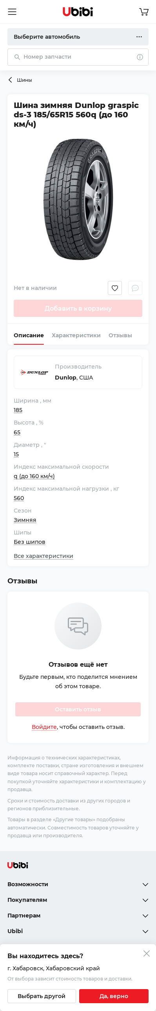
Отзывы (120, 335)
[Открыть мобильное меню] (12, 11)
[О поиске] (140, 57)
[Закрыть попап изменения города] (146, 954)
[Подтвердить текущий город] (114, 996)
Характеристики (76, 335)
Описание (29, 335)
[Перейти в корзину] (144, 11)
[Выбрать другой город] (41, 996)
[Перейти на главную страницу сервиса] (78, 11)
